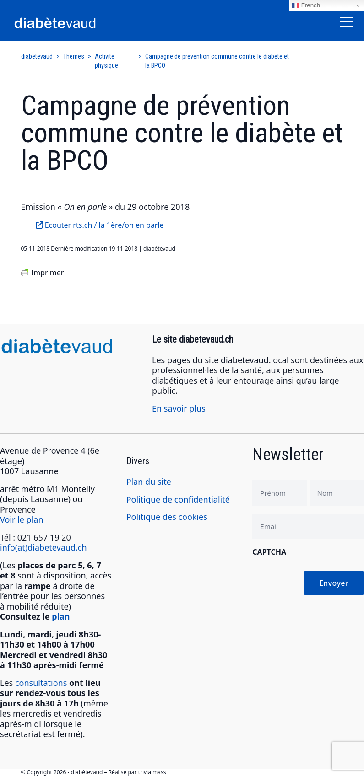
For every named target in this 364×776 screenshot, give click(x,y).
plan (61, 616)
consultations (41, 682)
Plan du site (148, 481)
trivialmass (152, 772)
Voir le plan (21, 519)
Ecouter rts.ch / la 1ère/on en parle (100, 225)
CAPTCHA (269, 552)
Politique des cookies (166, 516)
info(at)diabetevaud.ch (43, 547)
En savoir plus (179, 408)
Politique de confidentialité (178, 499)
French (306, 5)
